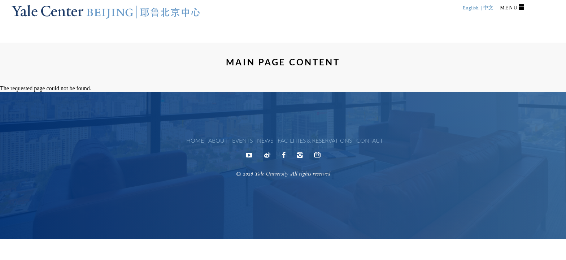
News (265, 140)
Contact (369, 140)
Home (195, 140)
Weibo (267, 157)
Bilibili (317, 156)
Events (242, 140)
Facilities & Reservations (315, 140)
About (218, 140)
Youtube (249, 157)
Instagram (299, 157)
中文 (488, 8)
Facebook (284, 157)
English (471, 8)
